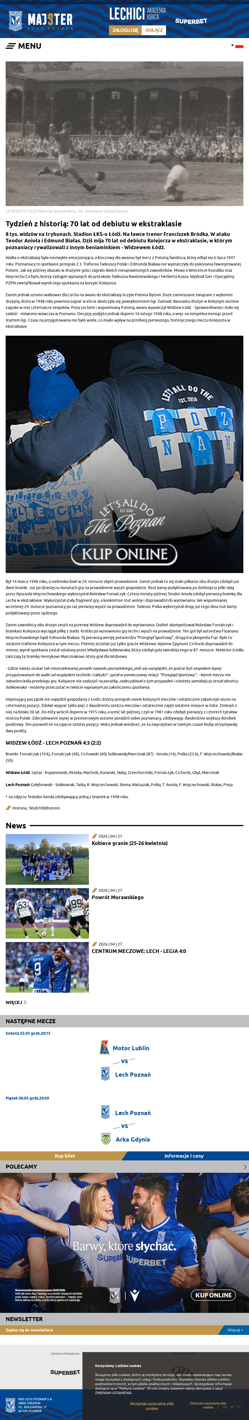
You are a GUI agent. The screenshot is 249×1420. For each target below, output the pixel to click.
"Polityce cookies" (132, 1388)
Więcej (14, 1002)
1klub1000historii (44, 808)
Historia (19, 808)
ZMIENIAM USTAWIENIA (113, 1393)
